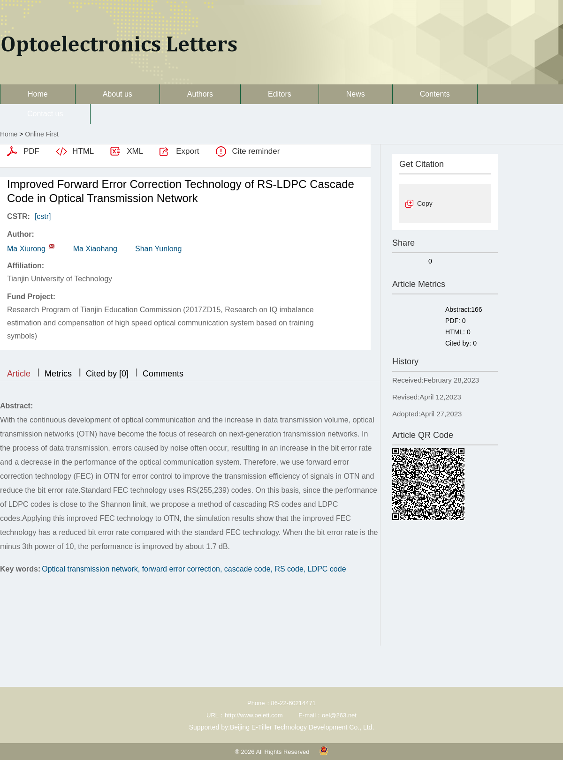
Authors (200, 94)
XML (135, 151)
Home (38, 94)
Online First (42, 134)
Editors (279, 94)
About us (117, 94)
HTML (83, 151)
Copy (425, 203)
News (355, 94)
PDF (31, 151)
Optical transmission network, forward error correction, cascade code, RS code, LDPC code (194, 569)
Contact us (45, 114)
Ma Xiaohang (95, 249)
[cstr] (43, 216)
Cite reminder (256, 151)
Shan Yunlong (158, 249)
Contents (435, 94)
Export (187, 151)
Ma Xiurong (26, 249)
